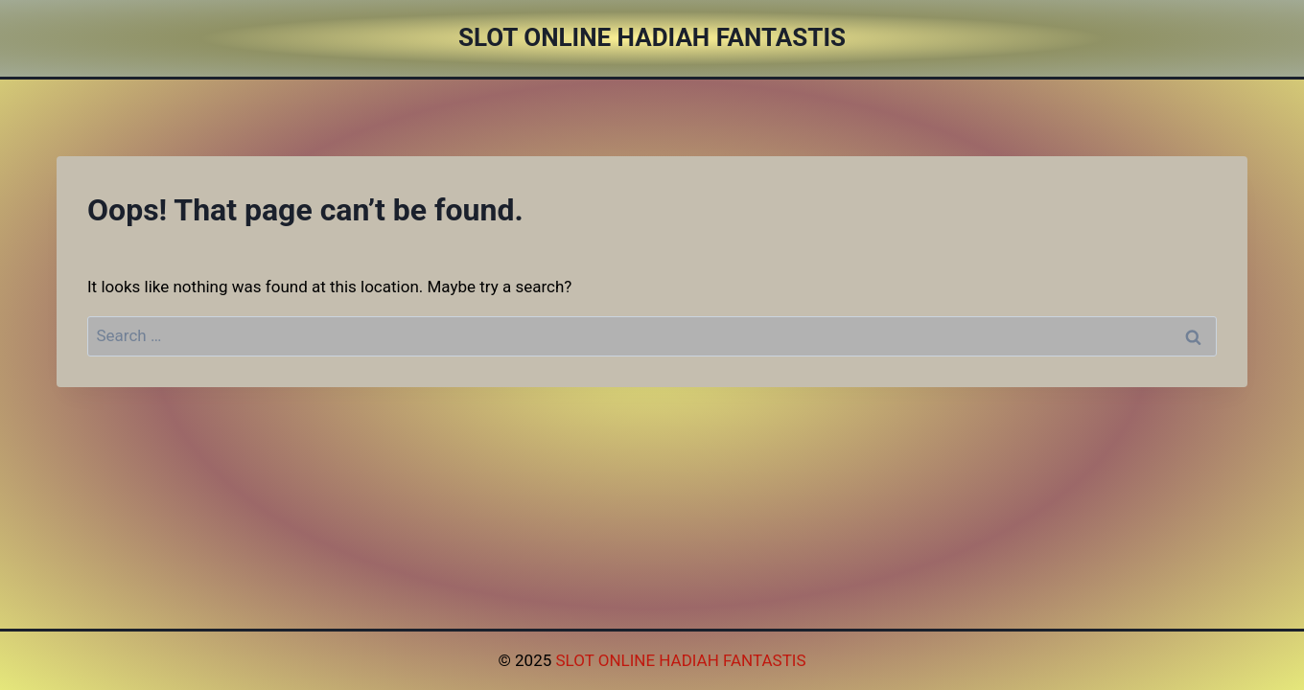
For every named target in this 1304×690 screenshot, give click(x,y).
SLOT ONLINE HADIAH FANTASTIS (680, 660)
